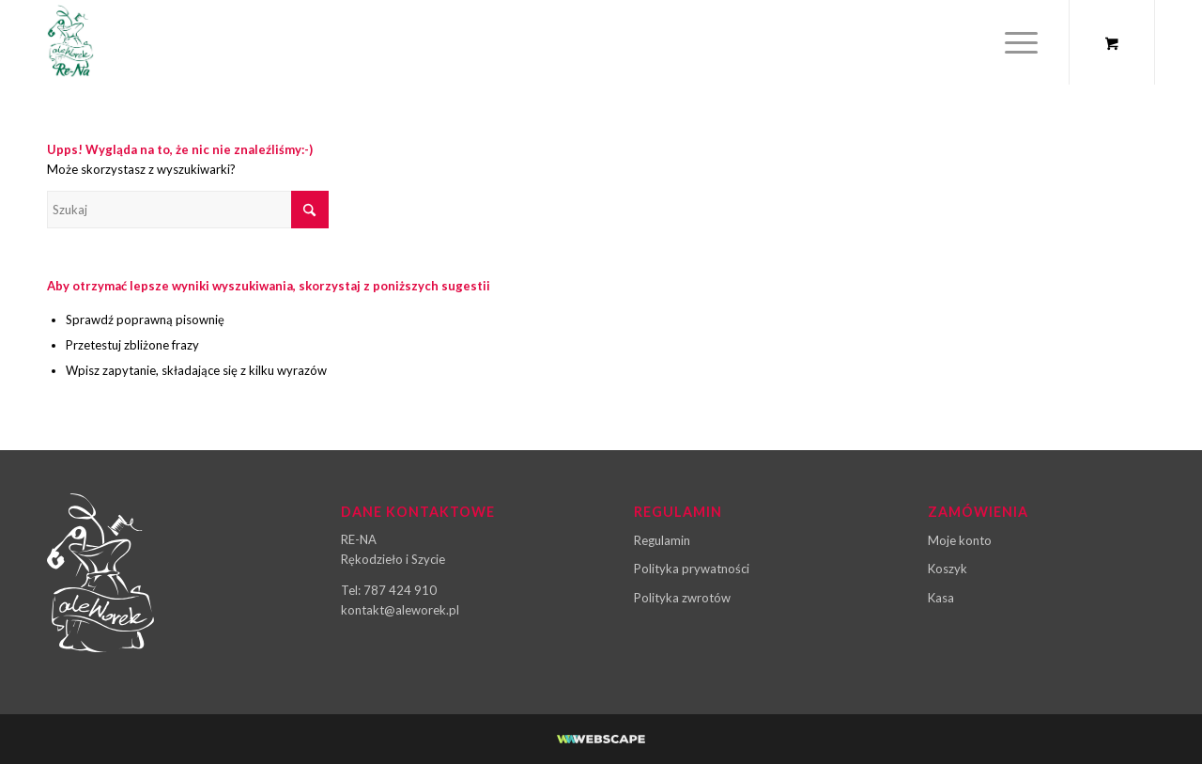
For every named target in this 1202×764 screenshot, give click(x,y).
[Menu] (1015, 42)
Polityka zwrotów (682, 597)
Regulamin (662, 540)
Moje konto (960, 540)
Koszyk (947, 568)
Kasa (941, 597)
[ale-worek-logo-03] (70, 42)
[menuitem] (1021, 42)
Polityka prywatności (691, 568)
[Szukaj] (188, 209)
